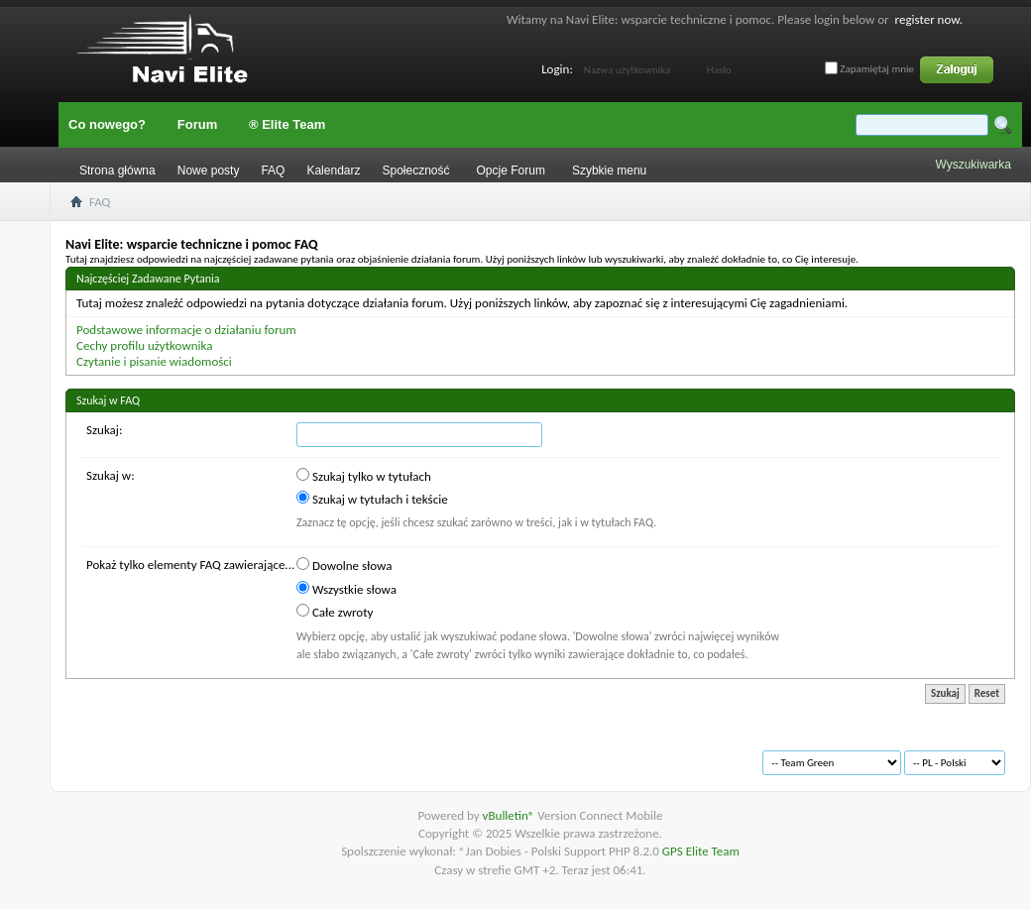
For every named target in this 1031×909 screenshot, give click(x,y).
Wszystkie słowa (346, 589)
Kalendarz (333, 170)
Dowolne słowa (344, 565)
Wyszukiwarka (973, 164)
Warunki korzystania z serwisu (240, 754)
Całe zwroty (334, 612)
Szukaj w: (110, 475)
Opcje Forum (511, 170)
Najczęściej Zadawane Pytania (148, 278)
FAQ (273, 170)
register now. (929, 19)
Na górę (353, 754)
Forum (197, 124)
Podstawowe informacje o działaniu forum (186, 329)
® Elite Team (287, 124)
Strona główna (117, 170)
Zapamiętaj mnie (869, 68)
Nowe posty (208, 170)
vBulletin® (510, 815)
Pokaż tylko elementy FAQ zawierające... (190, 564)
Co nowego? (107, 124)
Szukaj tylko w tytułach (363, 476)
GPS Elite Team (701, 851)
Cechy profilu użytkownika (144, 345)
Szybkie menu (609, 170)
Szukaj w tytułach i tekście (372, 499)
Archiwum (120, 754)
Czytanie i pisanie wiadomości (154, 361)
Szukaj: (104, 429)
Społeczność (415, 170)
